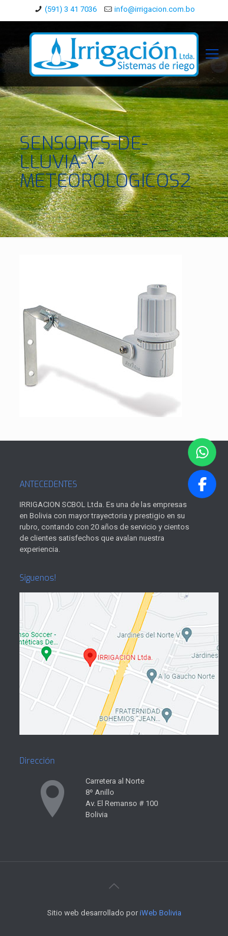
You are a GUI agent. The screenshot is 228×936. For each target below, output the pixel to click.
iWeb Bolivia (160, 912)
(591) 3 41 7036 (71, 9)
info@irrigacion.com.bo (154, 9)
